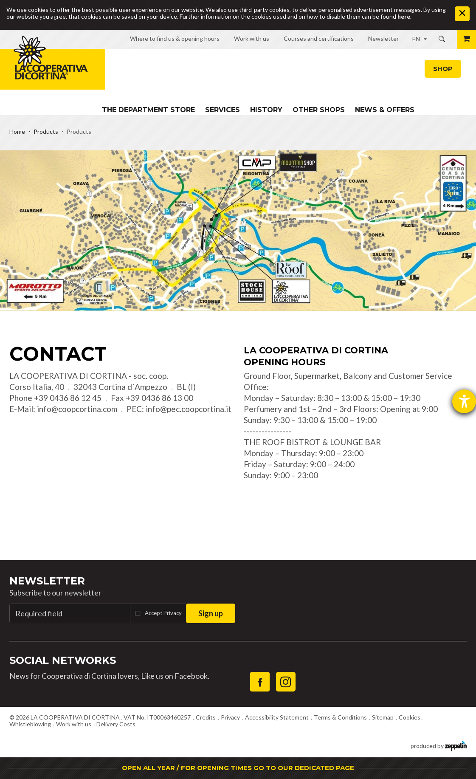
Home (17, 131)
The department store (148, 110)
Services (222, 110)
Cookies (409, 717)
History (266, 110)
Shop (443, 69)
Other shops (319, 110)
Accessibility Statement (277, 717)
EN (416, 38)
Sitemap (383, 717)
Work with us (73, 724)
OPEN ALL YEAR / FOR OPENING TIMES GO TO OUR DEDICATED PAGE (238, 768)
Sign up (210, 613)
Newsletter (47, 581)
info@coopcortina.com (77, 409)
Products (46, 131)
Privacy (230, 717)
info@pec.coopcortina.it (188, 409)
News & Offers (384, 110)
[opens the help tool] (464, 401)
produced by (439, 745)
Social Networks (62, 660)
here (403, 16)
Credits (206, 717)
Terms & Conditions (340, 717)
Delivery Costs (115, 724)
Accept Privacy (163, 613)
